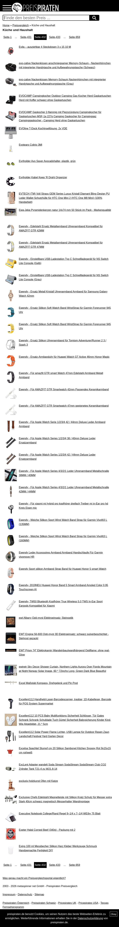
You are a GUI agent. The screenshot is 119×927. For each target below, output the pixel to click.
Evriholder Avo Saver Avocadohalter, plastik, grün (47, 161)
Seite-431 (26, 37)
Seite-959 (74, 37)
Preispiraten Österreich (16, 903)
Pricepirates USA (88, 903)
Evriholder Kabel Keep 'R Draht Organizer (43, 177)
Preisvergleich (20, 25)
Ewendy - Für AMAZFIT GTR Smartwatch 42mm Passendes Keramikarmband (64, 389)
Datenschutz (25, 894)
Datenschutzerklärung (90, 918)
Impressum (9, 894)
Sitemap (39, 894)
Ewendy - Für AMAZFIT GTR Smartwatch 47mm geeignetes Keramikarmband (64, 405)
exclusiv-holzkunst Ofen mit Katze (38, 781)
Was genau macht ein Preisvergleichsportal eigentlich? (34, 878)
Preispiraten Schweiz (44, 903)
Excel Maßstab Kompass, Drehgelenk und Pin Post (48, 683)
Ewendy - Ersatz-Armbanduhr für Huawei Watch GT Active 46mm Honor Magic (64, 356)
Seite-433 (54, 37)
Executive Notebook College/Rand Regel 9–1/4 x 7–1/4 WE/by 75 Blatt (59, 813)
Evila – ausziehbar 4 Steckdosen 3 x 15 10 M (45, 47)
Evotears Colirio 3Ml (30, 144)
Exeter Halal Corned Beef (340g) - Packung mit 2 (47, 829)
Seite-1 (7, 37)
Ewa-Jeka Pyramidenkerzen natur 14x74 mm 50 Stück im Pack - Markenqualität (65, 210)
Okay (113, 914)
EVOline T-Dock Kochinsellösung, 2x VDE (43, 128)
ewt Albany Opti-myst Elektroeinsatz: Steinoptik (46, 617)
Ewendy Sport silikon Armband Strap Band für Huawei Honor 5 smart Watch (62, 568)
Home (6, 25)
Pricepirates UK (67, 903)
